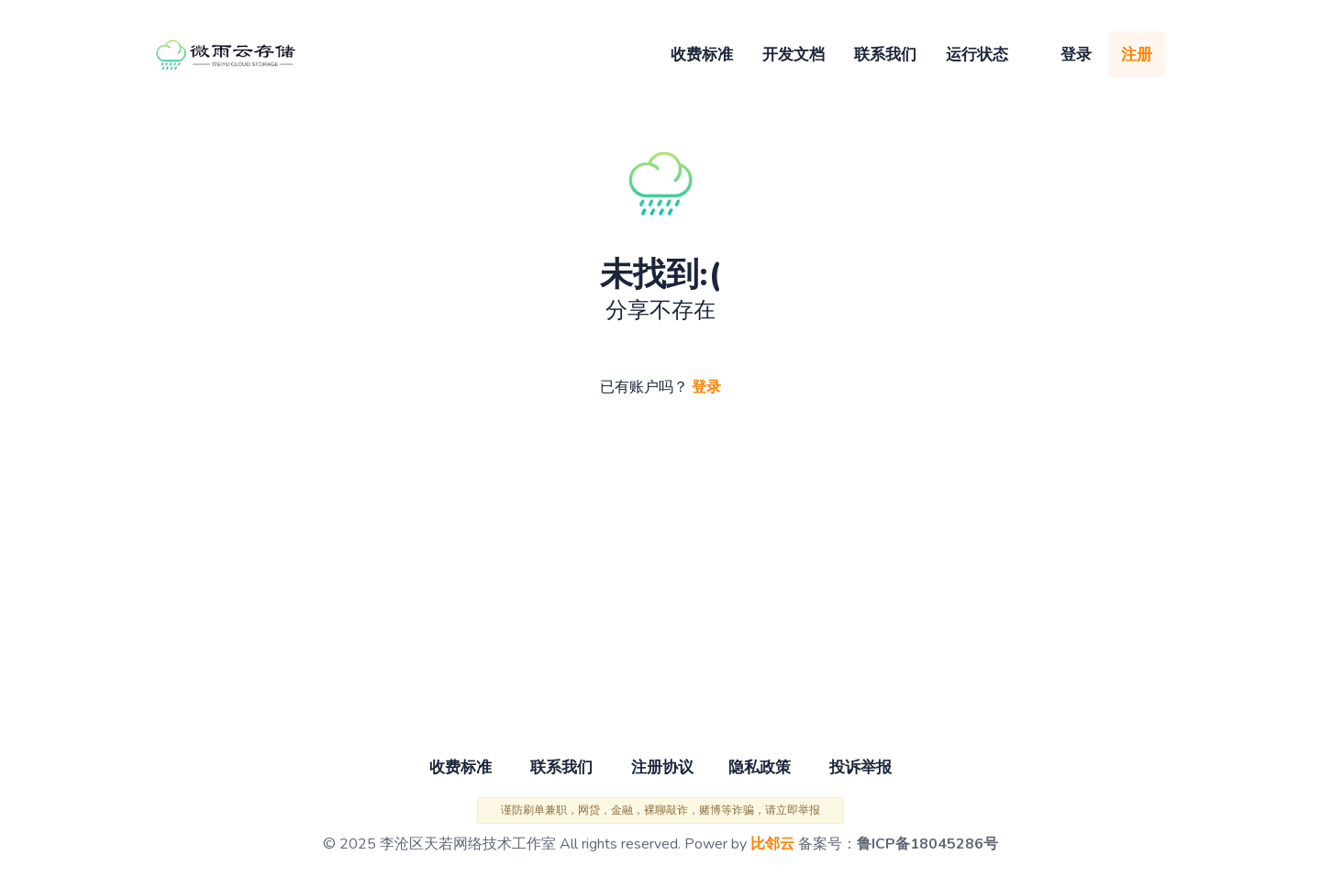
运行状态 (977, 54)
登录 (1076, 54)
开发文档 (793, 54)
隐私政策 (759, 767)
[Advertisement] (660, 578)
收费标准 (702, 54)
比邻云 (772, 844)
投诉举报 (860, 767)
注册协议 (662, 767)
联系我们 (885, 54)
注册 (1136, 54)
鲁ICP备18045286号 (927, 844)
